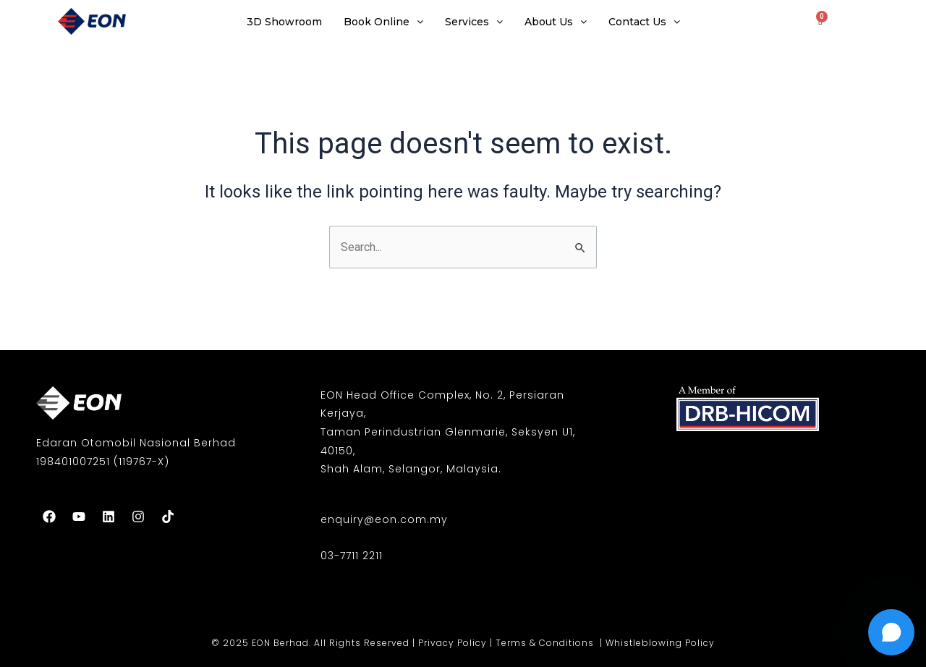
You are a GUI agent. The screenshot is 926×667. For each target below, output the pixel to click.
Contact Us (644, 22)
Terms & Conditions (546, 643)
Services (474, 22)
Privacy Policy (452, 643)
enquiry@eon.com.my (384, 519)
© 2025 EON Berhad (260, 643)
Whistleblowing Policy (660, 643)
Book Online (383, 22)
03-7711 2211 (351, 555)
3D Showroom (284, 22)
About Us (555, 22)
